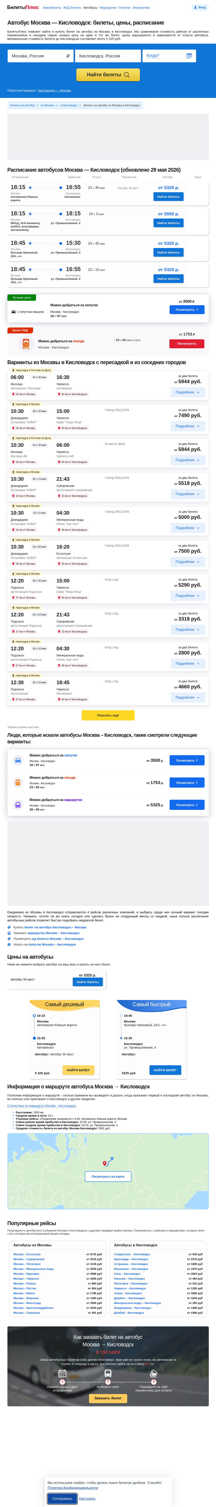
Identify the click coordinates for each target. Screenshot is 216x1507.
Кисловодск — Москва (54, 90)
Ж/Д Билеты (72, 7)
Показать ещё (108, 715)
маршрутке (73, 800)
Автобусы (90, 7)
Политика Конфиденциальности (73, 1488)
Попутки (124, 7)
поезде (78, 341)
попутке (70, 755)
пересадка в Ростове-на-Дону (31, 370)
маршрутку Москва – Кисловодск (54, 933)
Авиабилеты (52, 7)
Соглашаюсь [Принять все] (62, 1498)
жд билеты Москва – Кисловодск (58, 938)
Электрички (140, 7)
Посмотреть (187, 310)
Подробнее (185, 392)
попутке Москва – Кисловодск (52, 944)
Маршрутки (108, 7)
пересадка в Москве (26, 404)
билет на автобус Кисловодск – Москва (55, 927)
